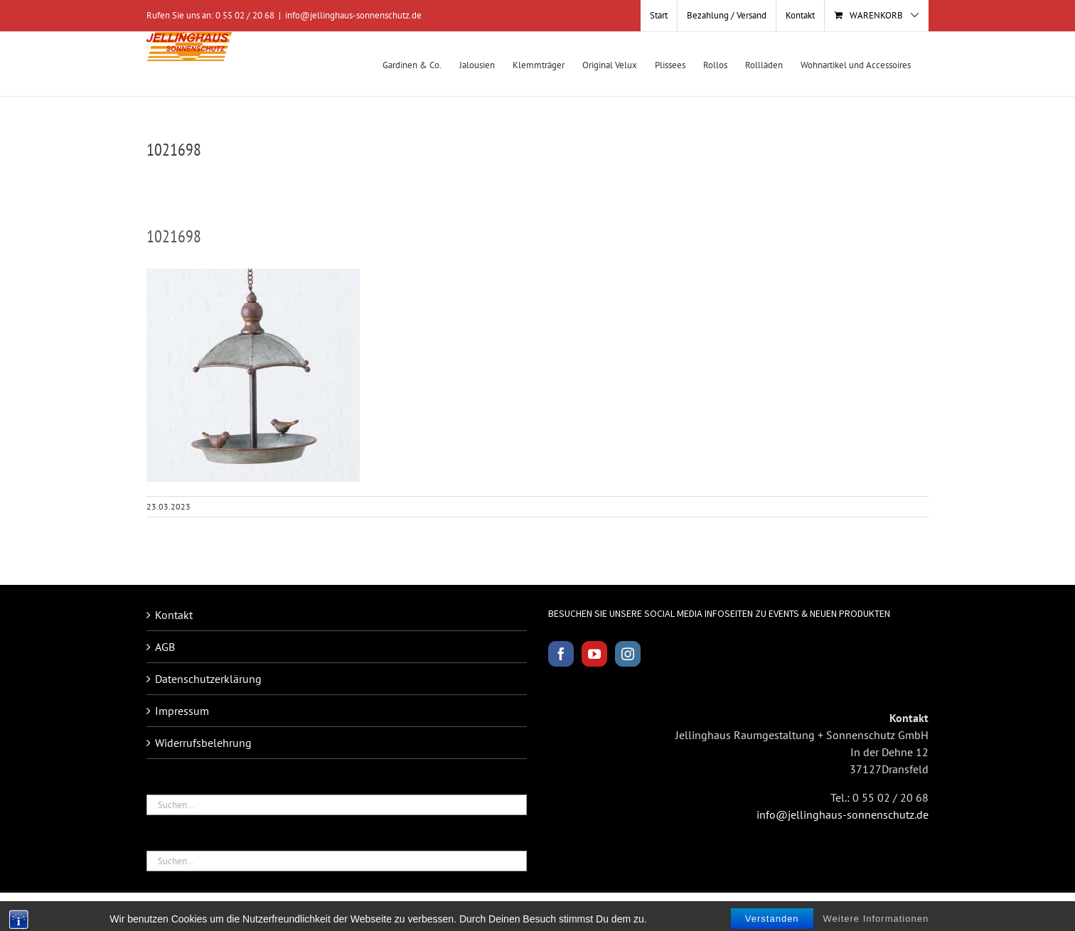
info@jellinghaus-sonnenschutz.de (353, 15)
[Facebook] (561, 654)
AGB (165, 647)
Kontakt (174, 615)
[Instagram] (628, 654)
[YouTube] (594, 654)
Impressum (182, 711)
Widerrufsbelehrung (203, 743)
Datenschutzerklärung (208, 679)
